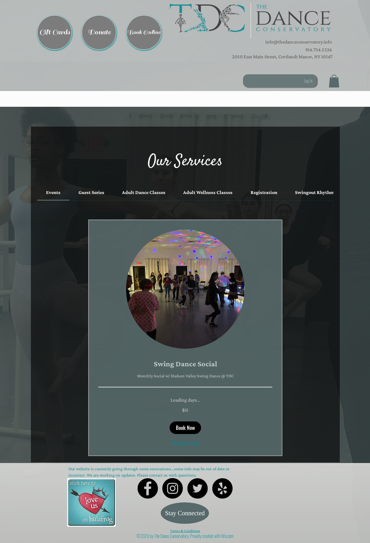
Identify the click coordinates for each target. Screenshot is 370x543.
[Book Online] (143, 32)
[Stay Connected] (185, 513)
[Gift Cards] (54, 32)
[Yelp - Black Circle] (222, 488)
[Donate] (99, 32)
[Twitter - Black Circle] (197, 488)
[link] (53, 192)
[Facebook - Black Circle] (147, 488)
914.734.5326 (318, 49)
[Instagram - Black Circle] (172, 488)
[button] (250, 20)
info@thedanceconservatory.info (298, 41)
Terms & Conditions (185, 531)
